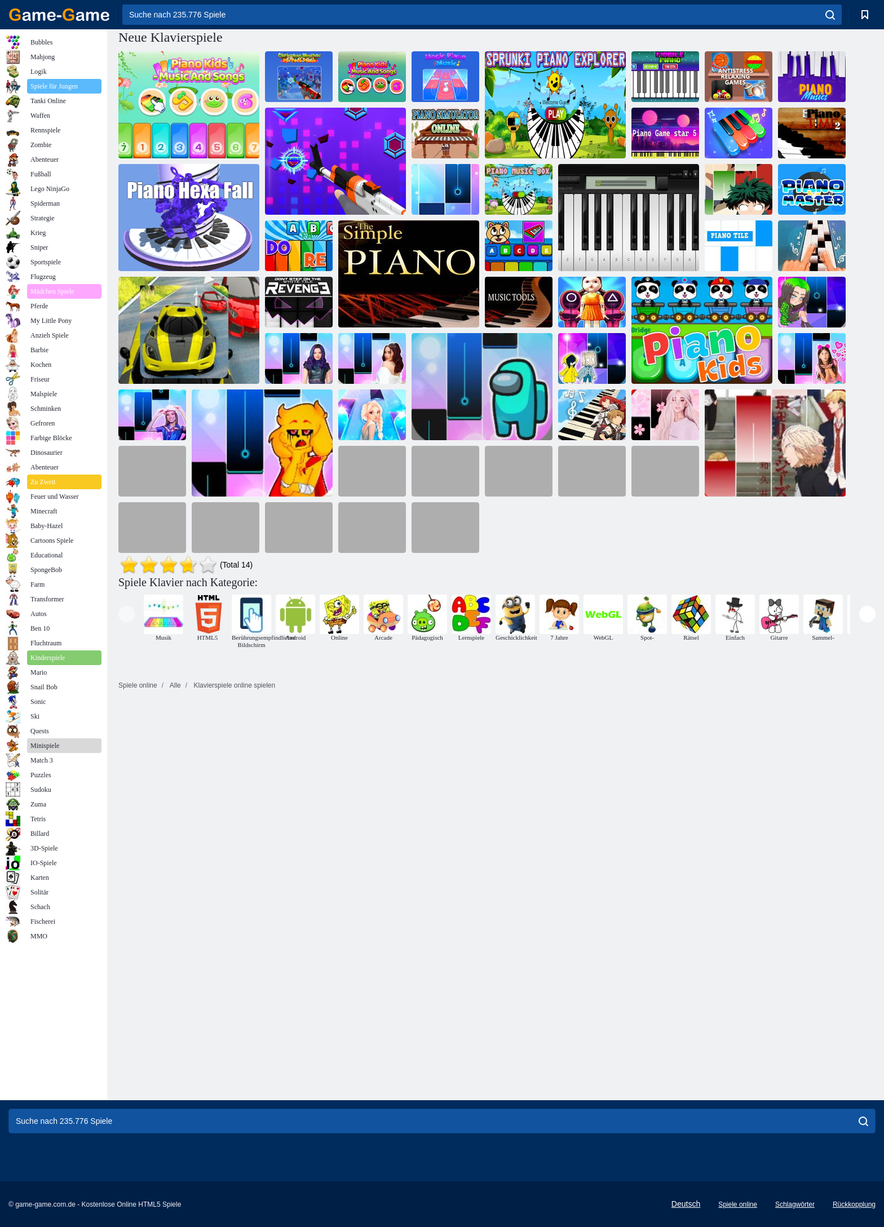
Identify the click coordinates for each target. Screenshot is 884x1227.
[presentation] (126, 614)
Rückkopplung (854, 1204)
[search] (830, 14)
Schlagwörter (795, 1204)
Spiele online (737, 1204)
